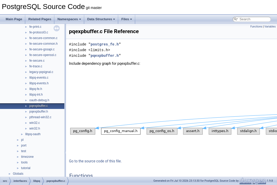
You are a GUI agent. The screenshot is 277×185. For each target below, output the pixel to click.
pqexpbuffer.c (38, 106)
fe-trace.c (35, 66)
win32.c (34, 123)
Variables (270, 26)
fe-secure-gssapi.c (42, 49)
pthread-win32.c (40, 117)
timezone (27, 157)
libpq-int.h (36, 94)
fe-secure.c (37, 60)
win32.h (34, 128)
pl (22, 140)
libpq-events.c (38, 77)
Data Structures (101, 19)
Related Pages (39, 19)
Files (126, 19)
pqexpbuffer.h (38, 111)
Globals (18, 173)
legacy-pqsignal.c (41, 72)
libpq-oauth (32, 134)
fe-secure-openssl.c (42, 55)
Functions (256, 26)
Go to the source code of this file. (95, 161)
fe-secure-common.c (43, 38)
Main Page (14, 19)
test (23, 151)
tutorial (25, 168)
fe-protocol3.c (38, 32)
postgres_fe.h (105, 44)
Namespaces (69, 19)
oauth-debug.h (39, 100)
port (24, 145)
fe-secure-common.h (43, 43)
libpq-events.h (39, 83)
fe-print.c (35, 27)
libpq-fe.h (35, 89)
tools (24, 162)
